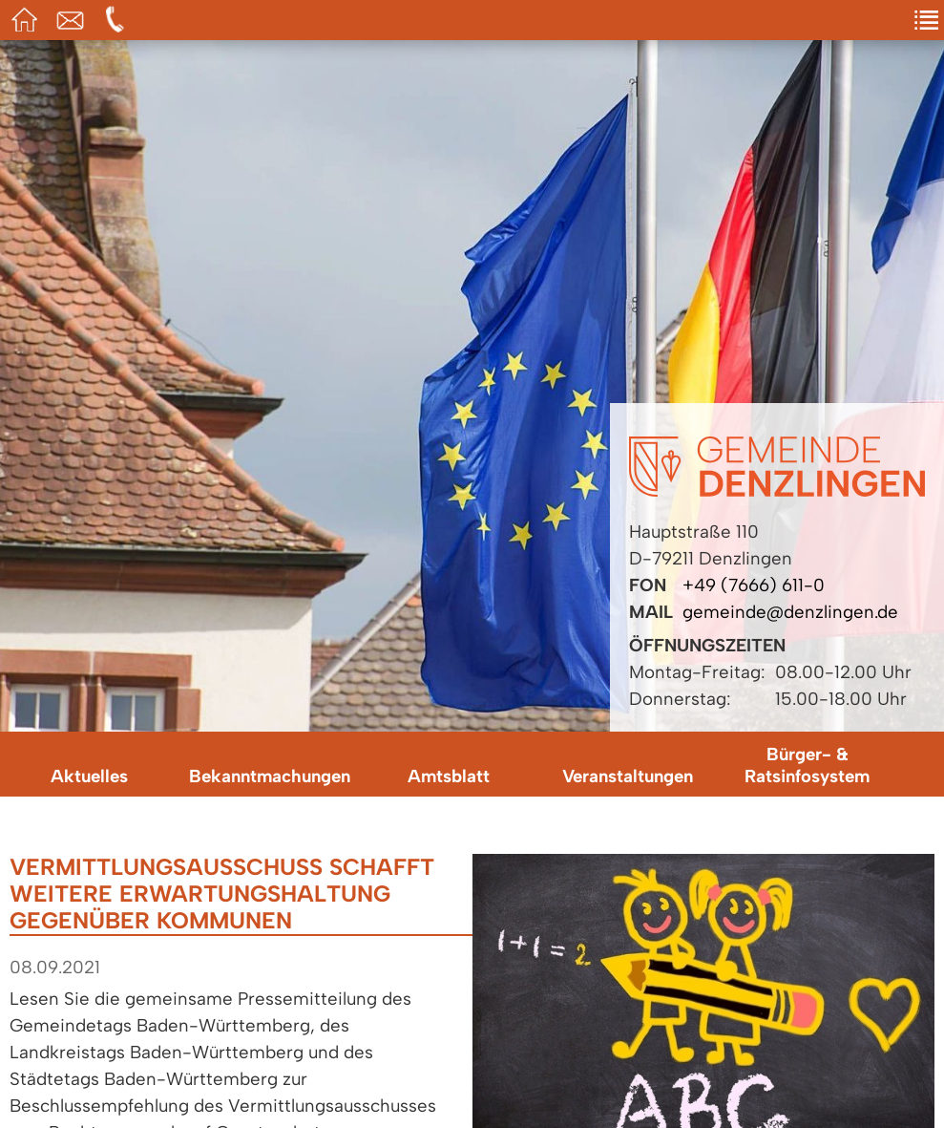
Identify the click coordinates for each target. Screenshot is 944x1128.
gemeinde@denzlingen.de (790, 612)
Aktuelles (89, 776)
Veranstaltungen (627, 776)
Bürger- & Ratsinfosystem (807, 765)
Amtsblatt (449, 776)
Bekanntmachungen (269, 776)
